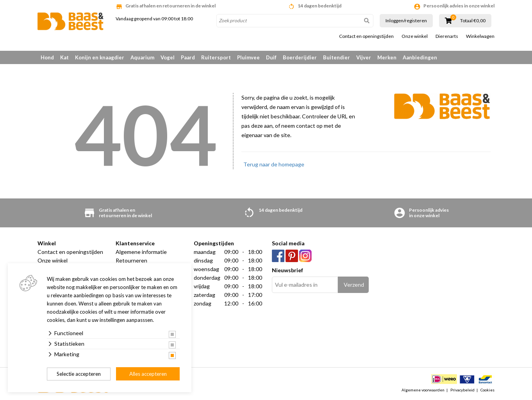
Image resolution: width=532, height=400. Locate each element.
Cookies (487, 390)
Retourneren (131, 260)
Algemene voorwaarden (423, 390)
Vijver (363, 57)
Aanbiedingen (420, 57)
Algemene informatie (141, 251)
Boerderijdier (300, 57)
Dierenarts (447, 36)
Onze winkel (415, 36)
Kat (64, 57)
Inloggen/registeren (406, 20)
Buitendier (336, 57)
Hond (47, 57)
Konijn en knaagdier (99, 57)
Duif (271, 57)
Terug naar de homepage (273, 164)
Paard (188, 57)
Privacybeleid (462, 390)
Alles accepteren (148, 374)
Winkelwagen (480, 36)
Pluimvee (248, 57)
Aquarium (142, 57)
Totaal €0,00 (473, 20)
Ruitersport (216, 57)
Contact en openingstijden (366, 36)
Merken (386, 57)
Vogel (168, 57)
